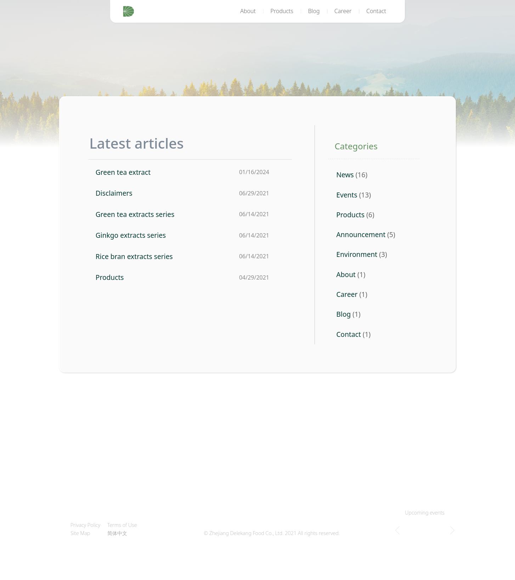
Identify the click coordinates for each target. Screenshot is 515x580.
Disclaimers (114, 193)
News (344, 174)
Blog (314, 11)
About (248, 11)
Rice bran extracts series (134, 256)
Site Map (80, 533)
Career (343, 11)
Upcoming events (425, 512)
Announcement (360, 234)
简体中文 (117, 533)
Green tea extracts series (135, 214)
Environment (356, 254)
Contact (376, 11)
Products (282, 11)
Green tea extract (123, 172)
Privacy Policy (85, 525)
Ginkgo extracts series (131, 235)
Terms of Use (122, 525)
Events (346, 195)
